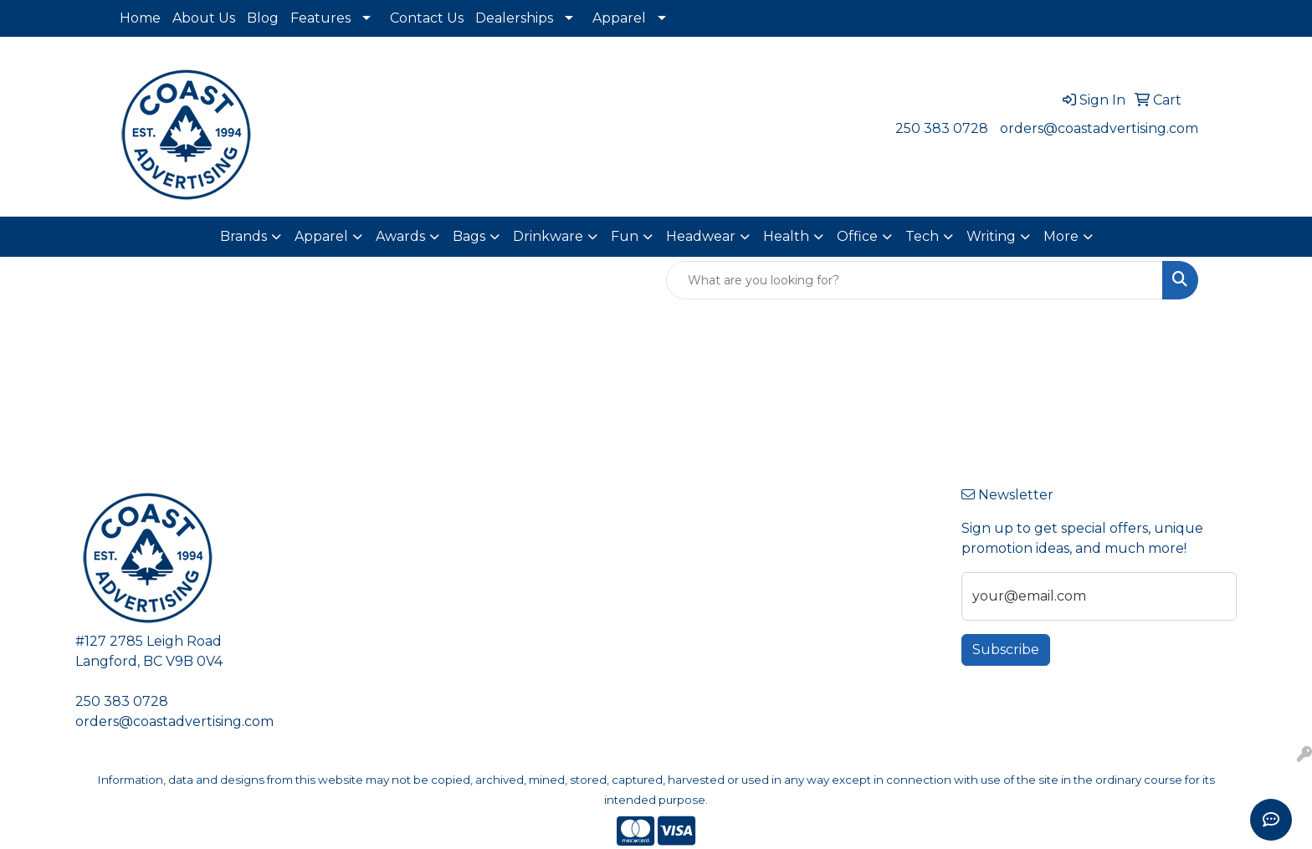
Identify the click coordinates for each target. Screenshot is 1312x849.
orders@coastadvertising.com (1099, 128)
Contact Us (427, 18)
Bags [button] (469, 236)
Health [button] (786, 236)
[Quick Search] (914, 280)
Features (320, 18)
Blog (263, 18)
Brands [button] (243, 236)
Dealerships (514, 18)
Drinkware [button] (548, 236)
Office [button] (857, 236)
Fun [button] (624, 236)
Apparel (619, 18)
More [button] (1061, 236)
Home (140, 18)
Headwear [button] (700, 236)
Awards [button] (400, 236)
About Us (203, 18)
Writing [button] (991, 236)
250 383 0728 (941, 128)
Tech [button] (922, 236)
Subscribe (1005, 649)
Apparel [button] (321, 236)
